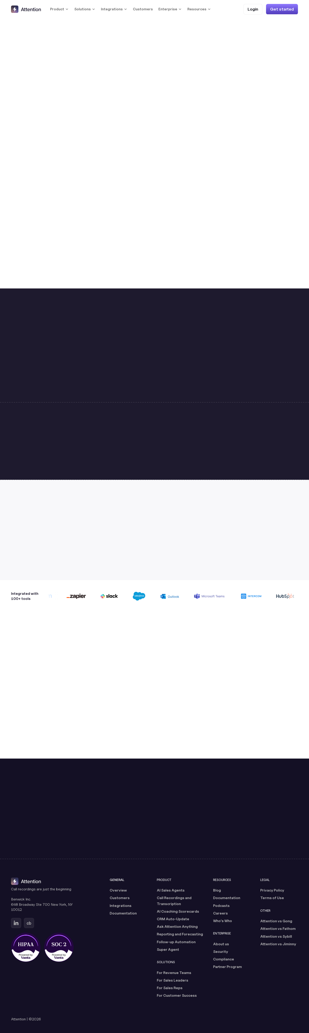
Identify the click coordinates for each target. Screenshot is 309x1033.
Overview (118, 890)
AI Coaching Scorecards (178, 911)
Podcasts (221, 905)
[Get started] (282, 9)
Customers (143, 9)
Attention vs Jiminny (278, 944)
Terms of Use (272, 898)
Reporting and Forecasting (180, 934)
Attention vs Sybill (276, 936)
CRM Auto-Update (173, 919)
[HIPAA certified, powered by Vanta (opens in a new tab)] (25, 947)
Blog (217, 890)
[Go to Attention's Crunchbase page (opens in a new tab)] (29, 923)
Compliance (223, 959)
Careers (220, 913)
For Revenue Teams (174, 973)
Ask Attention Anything (177, 926)
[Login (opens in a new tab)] (252, 9)
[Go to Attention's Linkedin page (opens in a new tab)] (16, 923)
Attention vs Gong (276, 921)
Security (220, 951)
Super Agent (168, 949)
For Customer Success (177, 995)
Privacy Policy (272, 890)
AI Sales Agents (171, 890)
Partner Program (227, 967)
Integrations (121, 905)
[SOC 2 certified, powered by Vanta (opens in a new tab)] (59, 947)
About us (221, 944)
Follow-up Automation (176, 942)
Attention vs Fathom (278, 928)
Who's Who (222, 921)
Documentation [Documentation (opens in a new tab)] (123, 913)
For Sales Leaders (172, 980)
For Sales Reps (170, 988)
